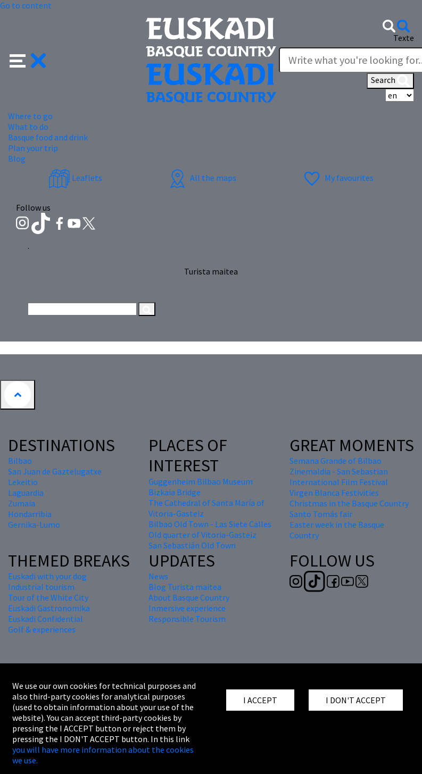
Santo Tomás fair (320, 514)
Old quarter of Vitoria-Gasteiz (202, 534)
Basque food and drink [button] (48, 137)
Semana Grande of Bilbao (335, 460)
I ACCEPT (260, 700)
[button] (28, 59)
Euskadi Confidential (45, 618)
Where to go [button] (30, 116)
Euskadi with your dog (47, 576)
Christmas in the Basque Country (349, 503)
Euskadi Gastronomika (49, 608)
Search (390, 80)
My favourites (337, 177)
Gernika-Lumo (34, 524)
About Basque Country (188, 597)
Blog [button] (17, 158)
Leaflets (75, 177)
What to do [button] (28, 126)
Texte (403, 37)
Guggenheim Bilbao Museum (200, 481)
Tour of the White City (48, 597)
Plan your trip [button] (33, 148)
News (158, 576)
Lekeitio (23, 482)
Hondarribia (30, 514)
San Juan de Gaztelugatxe (55, 471)
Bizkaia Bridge (174, 492)
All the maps (201, 177)
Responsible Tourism (187, 618)
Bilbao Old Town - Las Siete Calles (209, 524)
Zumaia (21, 503)
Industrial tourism (41, 586)
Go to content (26, 5)
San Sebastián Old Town (192, 545)
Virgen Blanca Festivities (334, 492)
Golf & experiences (42, 629)
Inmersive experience (187, 608)
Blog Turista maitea (184, 586)
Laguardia (26, 492)
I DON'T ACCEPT (356, 700)
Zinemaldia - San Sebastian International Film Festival (338, 476)
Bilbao (20, 460)
